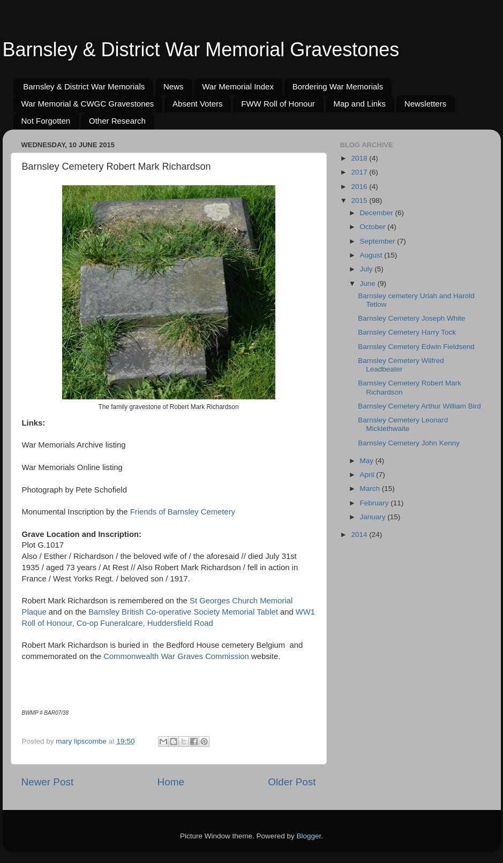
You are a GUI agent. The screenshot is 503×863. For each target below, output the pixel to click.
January (374, 517)
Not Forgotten (46, 120)
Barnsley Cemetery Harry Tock (407, 332)
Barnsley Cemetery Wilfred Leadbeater (401, 365)
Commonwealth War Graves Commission (176, 656)
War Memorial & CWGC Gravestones (87, 103)
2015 (360, 200)
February (375, 503)
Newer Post (47, 782)
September (378, 241)
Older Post (292, 782)
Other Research (117, 120)
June (369, 283)
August (372, 255)
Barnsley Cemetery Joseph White (411, 318)
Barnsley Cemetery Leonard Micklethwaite (403, 424)
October (374, 227)
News (173, 86)
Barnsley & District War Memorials (84, 86)
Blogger (309, 836)
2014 (360, 535)
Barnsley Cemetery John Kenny (409, 443)
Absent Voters (197, 103)
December (377, 213)
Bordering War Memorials (338, 86)
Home (170, 782)
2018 (360, 158)
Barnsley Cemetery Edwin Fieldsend (416, 347)
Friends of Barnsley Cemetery (182, 512)
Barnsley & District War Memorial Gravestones (201, 49)
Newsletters (425, 103)
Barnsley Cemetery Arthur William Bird (419, 406)
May (368, 461)
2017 (360, 172)
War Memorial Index (238, 86)
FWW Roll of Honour (278, 103)
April (368, 475)
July (367, 269)
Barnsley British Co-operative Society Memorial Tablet (183, 612)
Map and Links (360, 103)
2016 (360, 187)
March (371, 489)
